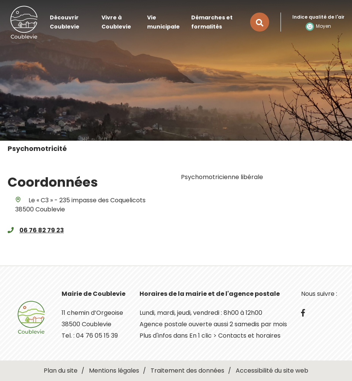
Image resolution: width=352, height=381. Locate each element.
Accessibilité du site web (272, 370)
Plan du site (61, 370)
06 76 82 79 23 (41, 230)
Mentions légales (114, 370)
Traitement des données (187, 370)
